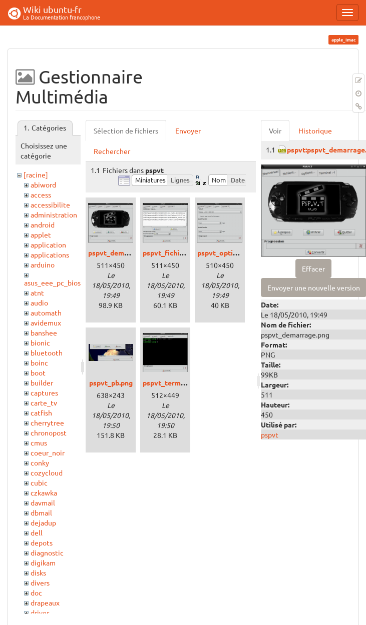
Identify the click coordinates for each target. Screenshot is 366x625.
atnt (37, 292)
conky (40, 462)
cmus (39, 442)
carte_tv (44, 402)
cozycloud (47, 472)
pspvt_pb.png (111, 382)
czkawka (44, 492)
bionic (40, 342)
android (43, 224)
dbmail (41, 512)
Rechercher (112, 151)
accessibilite (50, 204)
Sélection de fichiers (126, 130)
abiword (43, 184)
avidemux (46, 322)
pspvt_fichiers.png (173, 252)
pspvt (269, 434)
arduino (43, 264)
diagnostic (47, 552)
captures (44, 392)
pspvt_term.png (168, 382)
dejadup (43, 522)
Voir (275, 130)
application (48, 244)
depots (42, 542)
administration (54, 214)
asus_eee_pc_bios (52, 282)
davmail (43, 502)
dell (37, 532)
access (41, 194)
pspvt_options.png (227, 252)
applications (50, 254)
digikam (43, 562)
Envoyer (188, 130)
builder (42, 382)
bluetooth (47, 352)
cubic (39, 482)
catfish (41, 412)
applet (41, 234)
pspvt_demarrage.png (124, 252)
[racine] (36, 174)
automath (46, 312)
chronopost (49, 432)
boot (38, 372)
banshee (44, 332)
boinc (39, 362)
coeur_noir (48, 452)
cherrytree (47, 422)
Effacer (313, 268)
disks (38, 572)
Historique (315, 130)
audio (39, 302)
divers (40, 582)
